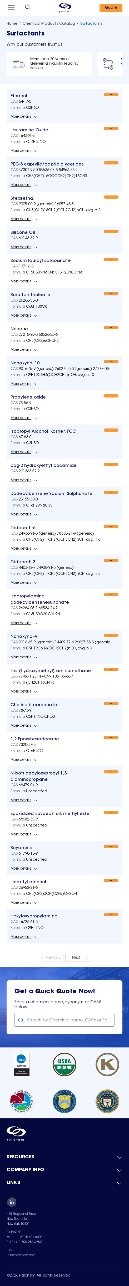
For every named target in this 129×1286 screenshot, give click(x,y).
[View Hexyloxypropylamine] (34, 916)
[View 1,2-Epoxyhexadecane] (35, 739)
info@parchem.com (21, 1255)
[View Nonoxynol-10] (25, 363)
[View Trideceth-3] (23, 562)
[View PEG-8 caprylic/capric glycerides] (47, 164)
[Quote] (111, 8)
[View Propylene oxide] (28, 397)
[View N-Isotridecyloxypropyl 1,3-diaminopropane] (57, 776)
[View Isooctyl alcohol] (28, 882)
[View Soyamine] (21, 848)
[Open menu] (11, 8)
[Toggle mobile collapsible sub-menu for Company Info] (64, 1170)
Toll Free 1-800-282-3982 (24, 1242)
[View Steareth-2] (22, 198)
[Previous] (51, 958)
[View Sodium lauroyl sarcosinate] (41, 261)
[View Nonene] (19, 329)
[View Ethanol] (19, 96)
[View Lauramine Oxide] (29, 130)
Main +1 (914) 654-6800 (25, 1237)
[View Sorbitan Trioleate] (30, 295)
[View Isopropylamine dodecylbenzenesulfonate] (57, 599)
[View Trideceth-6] (23, 528)
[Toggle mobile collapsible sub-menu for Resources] (64, 1157)
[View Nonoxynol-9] (24, 637)
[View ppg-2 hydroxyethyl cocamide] (44, 466)
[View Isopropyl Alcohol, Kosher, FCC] (43, 431)
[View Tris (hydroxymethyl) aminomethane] (51, 671)
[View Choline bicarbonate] (34, 705)
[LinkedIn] (12, 1203)
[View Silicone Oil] (23, 233)
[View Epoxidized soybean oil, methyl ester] (51, 814)
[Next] (78, 958)
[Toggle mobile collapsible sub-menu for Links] (64, 1183)
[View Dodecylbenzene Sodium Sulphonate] (51, 494)
